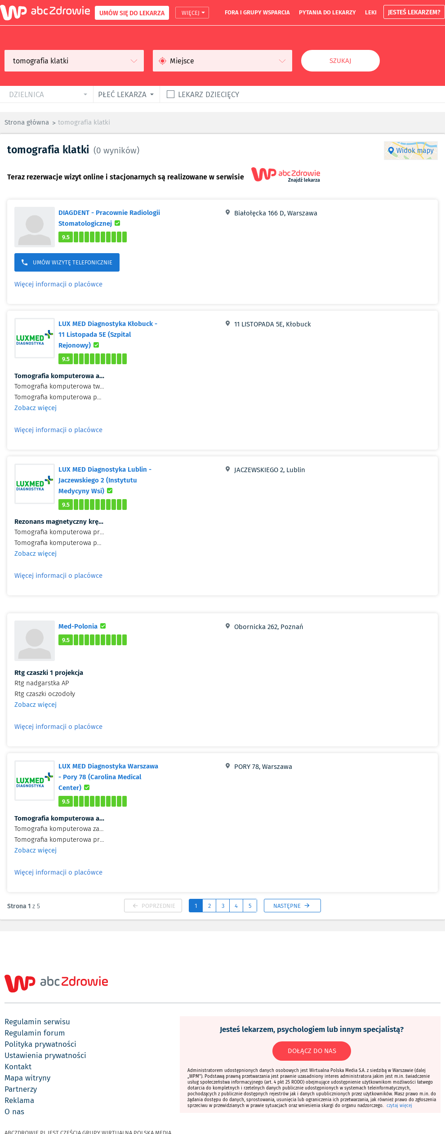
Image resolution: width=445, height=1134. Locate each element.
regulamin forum (34, 1032)
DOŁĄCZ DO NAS (312, 1051)
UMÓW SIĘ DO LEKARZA (132, 13)
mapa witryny (27, 1077)
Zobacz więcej (35, 408)
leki (371, 12)
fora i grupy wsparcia (257, 12)
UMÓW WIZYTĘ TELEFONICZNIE (67, 262)
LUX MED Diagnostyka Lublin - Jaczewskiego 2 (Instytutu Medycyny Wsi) (110, 480)
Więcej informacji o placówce (58, 284)
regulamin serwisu (37, 1021)
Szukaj (340, 61)
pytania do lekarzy (327, 12)
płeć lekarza (122, 94)
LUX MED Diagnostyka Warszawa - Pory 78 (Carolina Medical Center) (108, 776)
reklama (19, 1100)
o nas (14, 1111)
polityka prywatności (40, 1044)
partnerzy (20, 1089)
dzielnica (26, 94)
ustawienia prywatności (45, 1055)
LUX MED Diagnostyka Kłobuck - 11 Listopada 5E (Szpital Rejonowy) (107, 334)
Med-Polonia (83, 626)
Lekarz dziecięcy (208, 94)
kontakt (17, 1066)
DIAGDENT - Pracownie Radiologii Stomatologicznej (113, 217)
